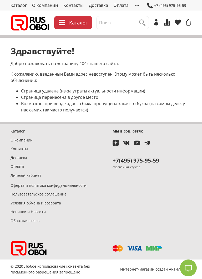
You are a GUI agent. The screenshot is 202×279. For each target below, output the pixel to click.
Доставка (98, 5)
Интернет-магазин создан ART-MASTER (155, 269)
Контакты (73, 5)
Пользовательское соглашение (39, 194)
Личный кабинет (26, 175)
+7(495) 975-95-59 (136, 160)
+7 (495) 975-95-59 (166, 5)
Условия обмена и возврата (36, 202)
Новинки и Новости (28, 211)
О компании (45, 5)
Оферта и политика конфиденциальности (49, 185)
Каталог (19, 5)
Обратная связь (25, 220)
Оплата (121, 5)
